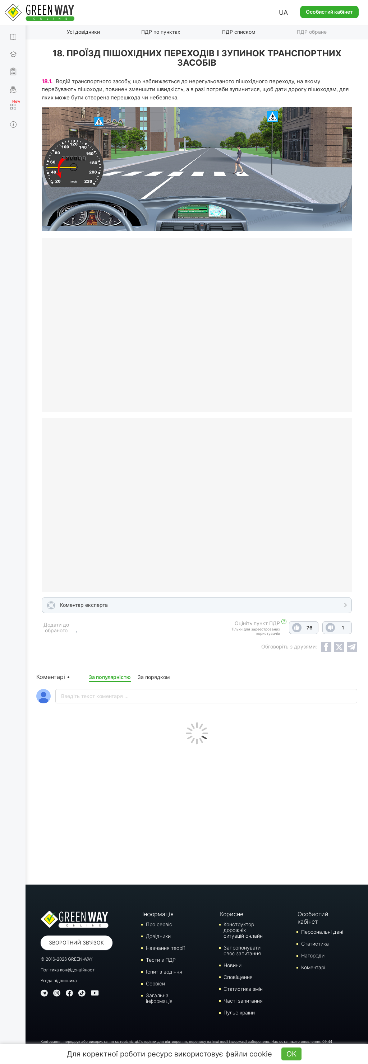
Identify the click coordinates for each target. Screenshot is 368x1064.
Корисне (231, 914)
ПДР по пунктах (160, 32)
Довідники (158, 936)
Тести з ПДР (161, 960)
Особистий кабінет (329, 12)
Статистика (315, 944)
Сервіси (155, 983)
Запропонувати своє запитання (242, 950)
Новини (233, 965)
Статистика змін (243, 989)
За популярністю (110, 677)
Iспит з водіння (164, 972)
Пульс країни (239, 1012)
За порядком (154, 677)
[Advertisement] (197, 813)
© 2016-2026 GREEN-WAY (67, 959)
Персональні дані (322, 932)
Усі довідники (83, 32)
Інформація (158, 914)
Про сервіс (159, 924)
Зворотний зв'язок (76, 942)
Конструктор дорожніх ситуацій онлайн (243, 930)
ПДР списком (239, 32)
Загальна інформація (159, 998)
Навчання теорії (165, 948)
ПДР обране (312, 32)
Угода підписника (59, 980)
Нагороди (313, 955)
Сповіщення (238, 977)
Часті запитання (243, 1001)
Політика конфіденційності (68, 969)
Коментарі (313, 967)
